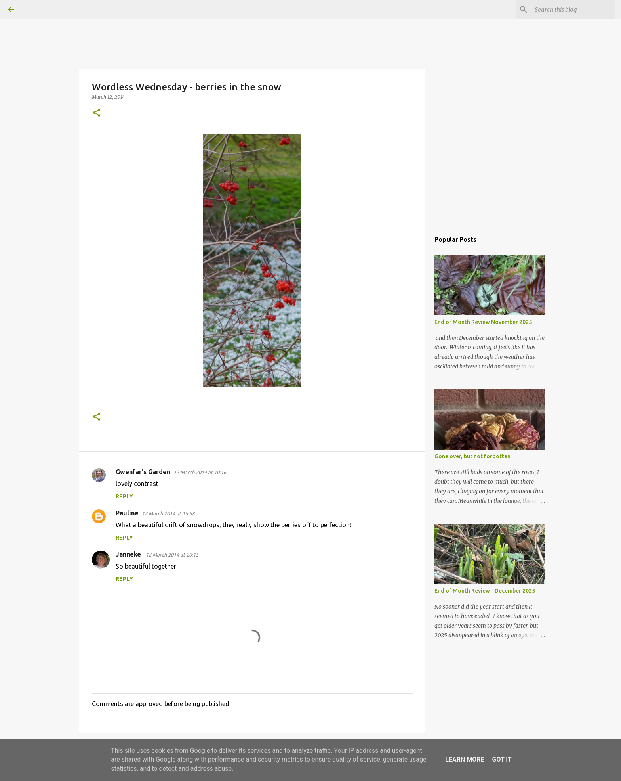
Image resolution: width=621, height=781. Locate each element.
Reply (124, 496)
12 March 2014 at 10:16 (199, 472)
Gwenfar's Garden (143, 471)
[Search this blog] (573, 9)
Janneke (129, 554)
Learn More (464, 759)
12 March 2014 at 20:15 (172, 554)
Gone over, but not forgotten (472, 456)
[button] (96, 113)
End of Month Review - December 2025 (484, 591)
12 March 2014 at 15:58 (168, 513)
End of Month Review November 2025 (483, 322)
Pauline (127, 513)
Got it (501, 759)
